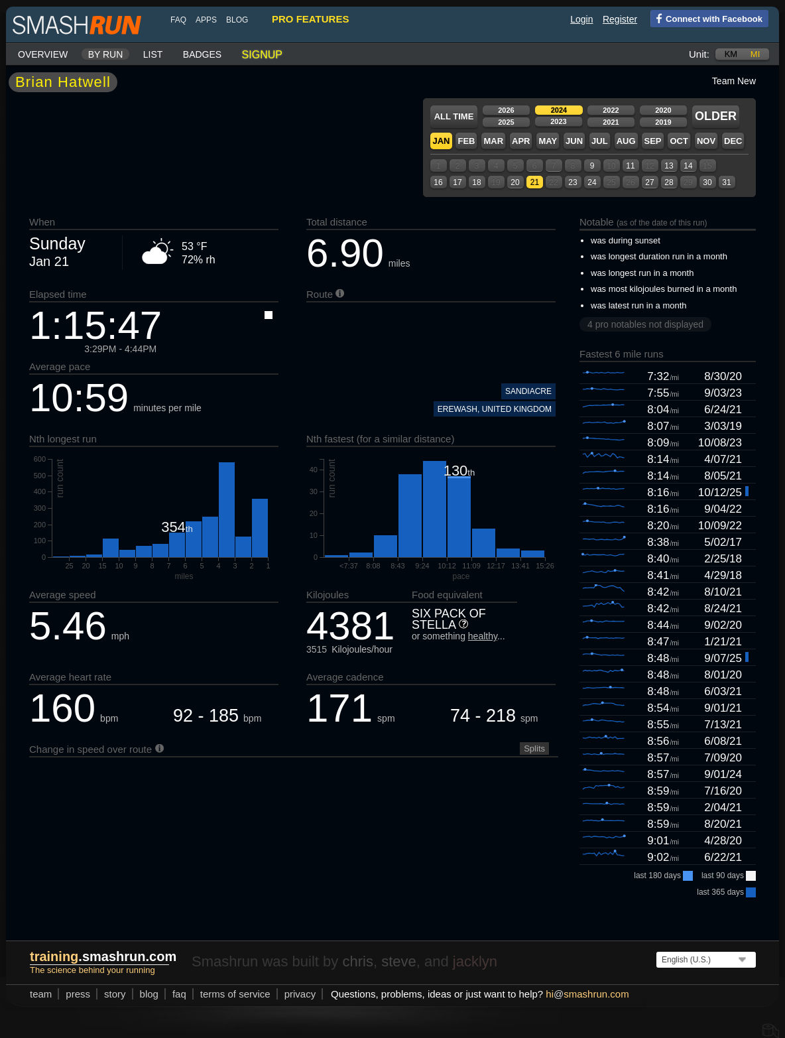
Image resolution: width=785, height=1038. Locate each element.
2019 (663, 122)
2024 (559, 110)
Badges (202, 54)
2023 (558, 121)
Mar (493, 141)
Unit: (699, 54)
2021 (611, 122)
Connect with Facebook (706, 18)
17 (457, 182)
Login (581, 19)
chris (357, 961)
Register (620, 19)
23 (572, 182)
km (731, 54)
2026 (506, 110)
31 (726, 182)
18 (476, 182)
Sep (652, 141)
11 (630, 165)
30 (707, 182)
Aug (626, 141)
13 (668, 165)
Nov (706, 141)
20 (515, 182)
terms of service (235, 994)
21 (534, 182)
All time (454, 116)
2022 (611, 110)
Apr (521, 141)
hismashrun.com (587, 994)
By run (105, 54)
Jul (599, 141)
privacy (300, 994)
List (153, 54)
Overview (43, 54)
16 (438, 182)
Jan (441, 141)
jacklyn (475, 961)
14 (688, 165)
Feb (466, 141)
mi (755, 54)
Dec (733, 141)
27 (649, 182)
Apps (206, 20)
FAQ (178, 20)
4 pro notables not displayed (645, 324)
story (115, 994)
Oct (679, 141)
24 (591, 182)
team (41, 994)
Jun (574, 141)
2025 (506, 122)
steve (398, 961)
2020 (663, 110)
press (78, 994)
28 (668, 182)
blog (237, 20)
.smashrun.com (103, 956)
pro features (310, 19)
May (547, 141)
